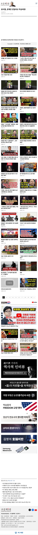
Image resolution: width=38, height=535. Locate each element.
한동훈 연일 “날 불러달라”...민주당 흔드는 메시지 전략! (9, 141)
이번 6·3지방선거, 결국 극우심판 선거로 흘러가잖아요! (28, 158)
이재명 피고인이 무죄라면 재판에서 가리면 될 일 (14, 485)
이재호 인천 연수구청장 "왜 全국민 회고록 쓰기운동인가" (28, 75)
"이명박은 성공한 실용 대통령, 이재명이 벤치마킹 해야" (9, 207)
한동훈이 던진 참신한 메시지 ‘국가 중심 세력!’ (9, 174)
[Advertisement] (19, 466)
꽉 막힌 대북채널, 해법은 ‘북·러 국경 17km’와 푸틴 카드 (16, 502)
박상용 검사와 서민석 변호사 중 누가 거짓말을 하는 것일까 (17, 487)
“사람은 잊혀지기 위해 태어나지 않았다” (28, 257)
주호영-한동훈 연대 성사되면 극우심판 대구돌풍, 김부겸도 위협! (9, 108)
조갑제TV (18, 513)
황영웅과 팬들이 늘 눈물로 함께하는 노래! (9, 240)
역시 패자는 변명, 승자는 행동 (9, 490)
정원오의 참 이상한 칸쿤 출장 (9, 500)
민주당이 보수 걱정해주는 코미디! (28, 289)
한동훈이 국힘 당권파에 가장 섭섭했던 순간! (9, 224)
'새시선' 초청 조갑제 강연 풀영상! (28, 223)
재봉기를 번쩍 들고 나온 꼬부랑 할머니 (12, 492)
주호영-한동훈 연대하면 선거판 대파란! (28, 141)
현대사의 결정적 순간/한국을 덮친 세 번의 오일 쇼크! (28, 240)
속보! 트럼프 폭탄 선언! (6, 75)
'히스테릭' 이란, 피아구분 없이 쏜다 (11, 496)
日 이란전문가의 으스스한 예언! (27, 173)
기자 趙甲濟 (12, 513)
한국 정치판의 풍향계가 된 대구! (27, 91)
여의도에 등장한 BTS (6, 289)
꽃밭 (21, 272)
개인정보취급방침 (5, 513)
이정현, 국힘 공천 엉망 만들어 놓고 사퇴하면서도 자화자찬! (9, 191)
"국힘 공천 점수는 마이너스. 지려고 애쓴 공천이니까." (28, 207)
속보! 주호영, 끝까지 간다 (7, 256)
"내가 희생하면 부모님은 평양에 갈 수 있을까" (14, 494)
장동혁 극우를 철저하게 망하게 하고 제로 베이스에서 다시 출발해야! (28, 125)
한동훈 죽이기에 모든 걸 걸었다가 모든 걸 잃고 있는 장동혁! (9, 92)
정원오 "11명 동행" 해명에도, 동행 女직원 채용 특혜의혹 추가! (9, 125)
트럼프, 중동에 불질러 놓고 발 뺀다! (27, 108)
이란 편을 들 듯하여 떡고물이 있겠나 (11, 483)
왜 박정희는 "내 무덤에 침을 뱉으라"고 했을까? (9, 273)
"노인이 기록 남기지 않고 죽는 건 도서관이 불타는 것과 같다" (28, 59)
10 (31, 297)
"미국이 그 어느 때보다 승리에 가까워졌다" (13, 498)
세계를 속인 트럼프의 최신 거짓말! (9, 58)
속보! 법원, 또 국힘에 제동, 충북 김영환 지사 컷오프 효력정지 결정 (9, 158)
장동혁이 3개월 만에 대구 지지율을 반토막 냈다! (28, 191)
